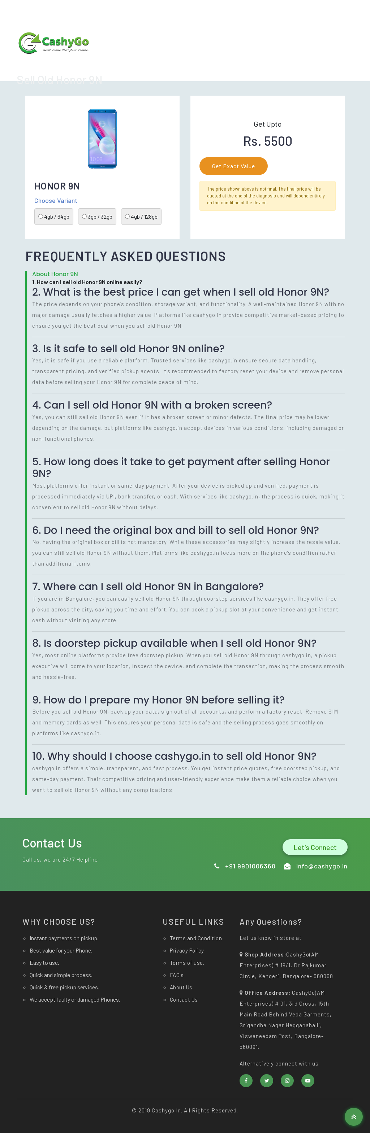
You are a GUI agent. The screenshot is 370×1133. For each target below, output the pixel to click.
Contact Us (184, 999)
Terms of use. (187, 962)
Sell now (262, 62)
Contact (332, 62)
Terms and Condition (196, 938)
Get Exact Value (233, 165)
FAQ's (177, 975)
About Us (297, 62)
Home (229, 62)
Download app (190, 62)
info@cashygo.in (219, 11)
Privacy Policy (187, 950)
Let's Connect (315, 847)
